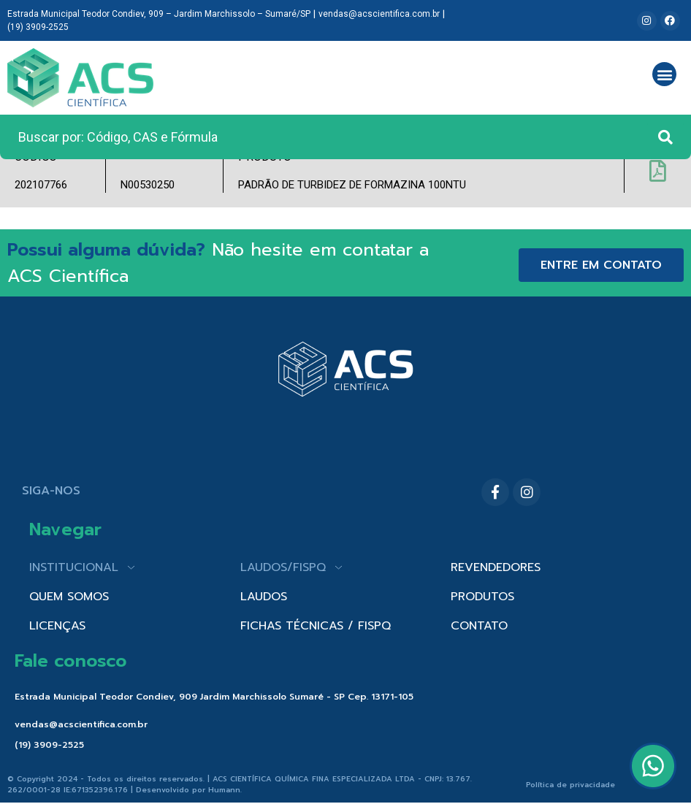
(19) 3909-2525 (38, 27)
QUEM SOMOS (69, 596)
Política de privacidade (570, 784)
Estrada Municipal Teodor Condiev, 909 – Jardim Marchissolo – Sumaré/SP (158, 14)
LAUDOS (263, 596)
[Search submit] (665, 137)
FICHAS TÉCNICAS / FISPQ (315, 626)
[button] (664, 74)
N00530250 (148, 184)
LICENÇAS (57, 626)
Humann (224, 789)
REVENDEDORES (496, 567)
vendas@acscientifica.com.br (379, 14)
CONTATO (479, 626)
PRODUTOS (482, 596)
